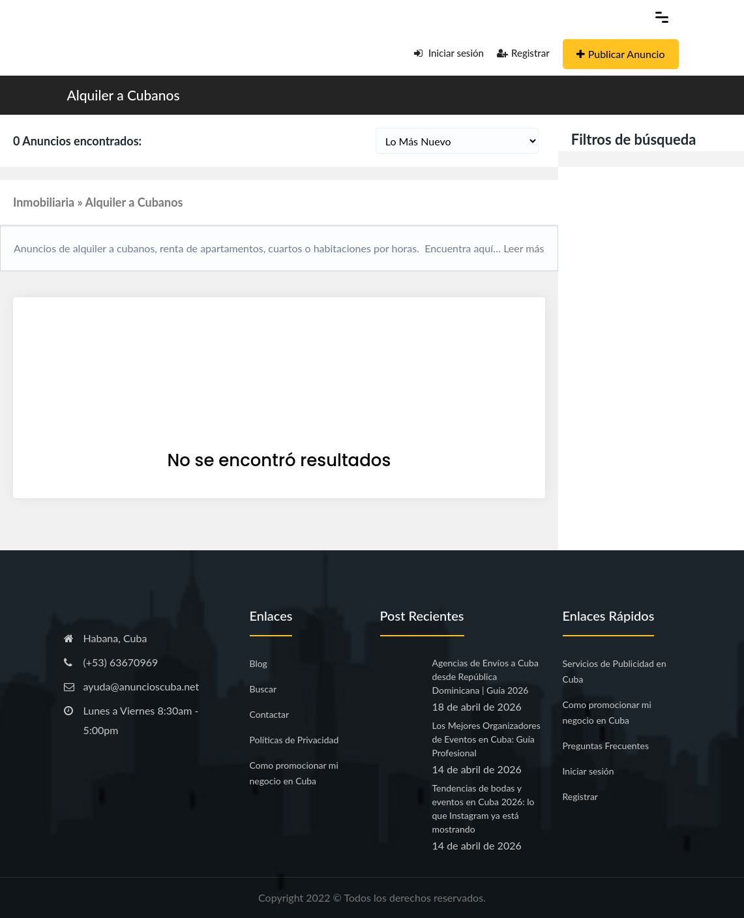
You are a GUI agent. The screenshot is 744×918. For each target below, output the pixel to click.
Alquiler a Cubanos (123, 95)
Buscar (263, 688)
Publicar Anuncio (620, 54)
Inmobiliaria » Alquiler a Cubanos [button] (98, 202)
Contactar (270, 714)
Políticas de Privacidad (294, 739)
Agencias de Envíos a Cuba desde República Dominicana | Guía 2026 (485, 676)
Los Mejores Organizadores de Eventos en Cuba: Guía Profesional (486, 739)
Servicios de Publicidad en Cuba (614, 671)
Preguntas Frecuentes (606, 745)
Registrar (523, 53)
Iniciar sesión (449, 53)
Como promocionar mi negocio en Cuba (294, 773)
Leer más (522, 248)
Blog (258, 663)
